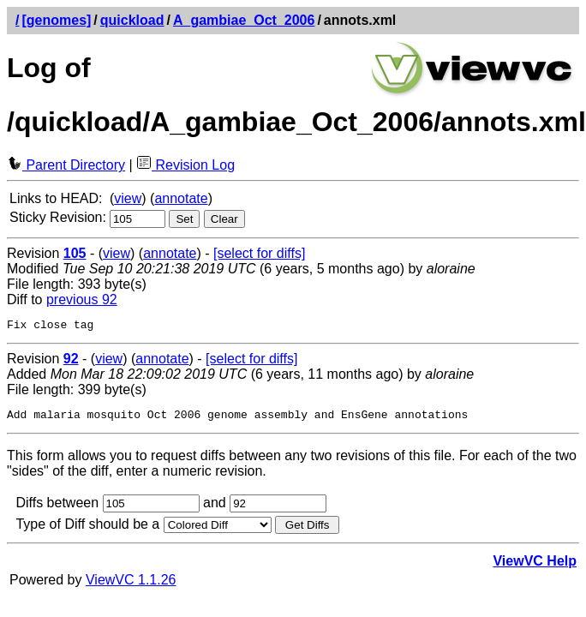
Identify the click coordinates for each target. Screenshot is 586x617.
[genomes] (56, 20)
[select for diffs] (259, 253)
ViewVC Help (535, 566)
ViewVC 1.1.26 (131, 585)
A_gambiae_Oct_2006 (243, 20)
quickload (132, 20)
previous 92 (81, 299)
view (127, 198)
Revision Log (185, 165)
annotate (180, 198)
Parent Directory (66, 165)
